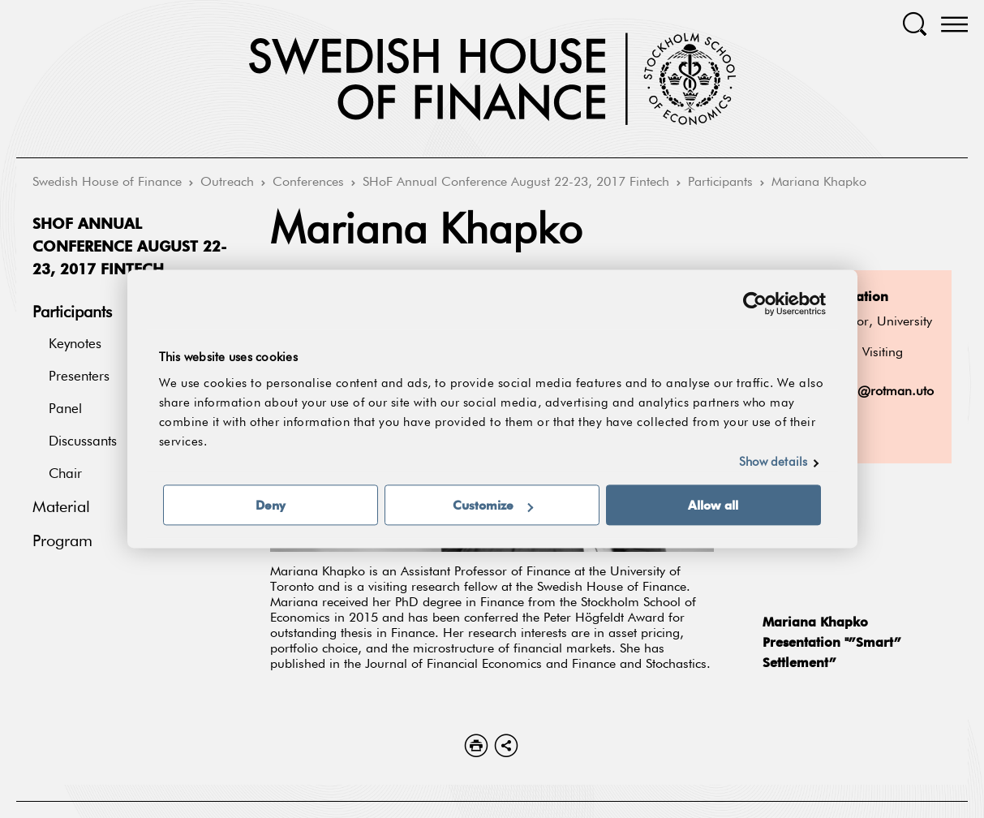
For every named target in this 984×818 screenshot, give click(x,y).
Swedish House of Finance (107, 182)
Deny (271, 505)
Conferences (308, 182)
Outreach (227, 182)
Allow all (713, 505)
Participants (720, 182)
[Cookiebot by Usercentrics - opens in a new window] (755, 303)
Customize (493, 505)
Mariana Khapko (818, 182)
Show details (773, 463)
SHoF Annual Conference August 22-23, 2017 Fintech (516, 182)
